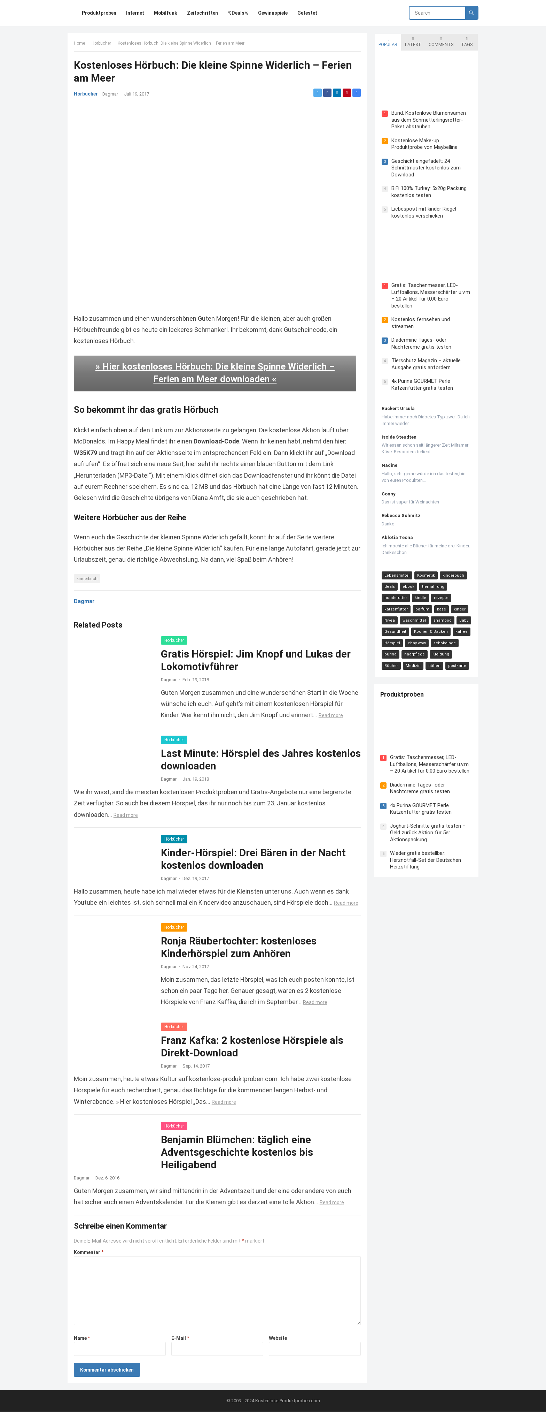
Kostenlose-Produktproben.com (287, 1401)
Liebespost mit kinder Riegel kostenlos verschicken (423, 212)
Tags (466, 41)
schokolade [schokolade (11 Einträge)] (444, 637)
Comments (440, 41)
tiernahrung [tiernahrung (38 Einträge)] (432, 580)
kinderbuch (87, 578)
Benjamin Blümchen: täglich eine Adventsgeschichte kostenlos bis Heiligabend (238, 1151)
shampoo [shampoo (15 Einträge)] (442, 614)
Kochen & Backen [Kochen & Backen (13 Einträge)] (430, 625)
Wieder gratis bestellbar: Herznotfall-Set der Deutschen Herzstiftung (426, 854)
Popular (387, 41)
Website (278, 1338)
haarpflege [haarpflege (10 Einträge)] (414, 648)
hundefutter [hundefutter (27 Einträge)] (395, 592)
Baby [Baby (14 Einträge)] (463, 614)
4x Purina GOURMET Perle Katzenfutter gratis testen (421, 378)
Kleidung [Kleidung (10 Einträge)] (440, 648)
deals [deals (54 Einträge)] (389, 580)
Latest (412, 41)
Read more (331, 715)
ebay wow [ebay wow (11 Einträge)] (416, 637)
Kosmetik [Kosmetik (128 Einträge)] (425, 569)
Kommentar (89, 1252)
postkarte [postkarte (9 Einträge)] (435, 660)
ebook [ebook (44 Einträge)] (408, 580)
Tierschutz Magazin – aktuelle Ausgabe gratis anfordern (425, 358)
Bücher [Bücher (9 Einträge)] (463, 648)
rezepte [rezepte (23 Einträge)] (440, 592)
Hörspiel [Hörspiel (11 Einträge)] (391, 637)
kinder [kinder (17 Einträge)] (459, 603)
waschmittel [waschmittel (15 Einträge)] (413, 614)
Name (83, 1338)
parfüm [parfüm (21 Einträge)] (422, 603)
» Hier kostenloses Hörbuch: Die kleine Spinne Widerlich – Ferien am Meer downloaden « (215, 372)
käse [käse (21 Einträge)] (440, 603)
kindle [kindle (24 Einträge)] (420, 592)
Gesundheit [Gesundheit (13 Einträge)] (395, 625)
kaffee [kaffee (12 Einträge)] (461, 625)
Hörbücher (102, 43)
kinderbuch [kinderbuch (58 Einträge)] (452, 569)
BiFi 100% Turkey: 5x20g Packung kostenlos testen (428, 191)
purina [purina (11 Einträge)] (390, 648)
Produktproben (402, 689)
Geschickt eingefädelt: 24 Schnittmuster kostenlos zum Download (425, 168)
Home (80, 43)
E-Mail (180, 1338)
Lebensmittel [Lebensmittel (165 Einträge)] (396, 569)
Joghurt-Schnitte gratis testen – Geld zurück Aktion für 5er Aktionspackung (428, 827)
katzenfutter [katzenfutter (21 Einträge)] (395, 603)
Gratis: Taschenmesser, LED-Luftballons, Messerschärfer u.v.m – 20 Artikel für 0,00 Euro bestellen (430, 293)
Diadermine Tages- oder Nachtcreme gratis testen (421, 337)
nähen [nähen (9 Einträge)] (412, 660)
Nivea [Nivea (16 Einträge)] (389, 614)
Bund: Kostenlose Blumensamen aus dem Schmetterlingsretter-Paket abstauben (428, 120)
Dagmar (111, 94)
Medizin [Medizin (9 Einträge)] (391, 660)
